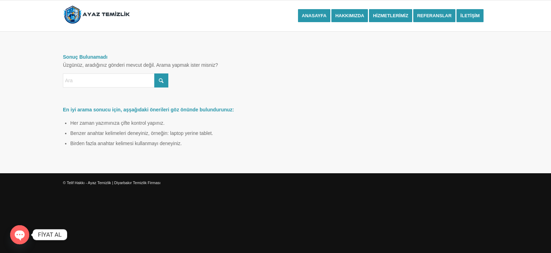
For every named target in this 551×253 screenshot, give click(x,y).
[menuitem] (314, 15)
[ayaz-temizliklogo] (96, 15)
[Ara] (115, 80)
